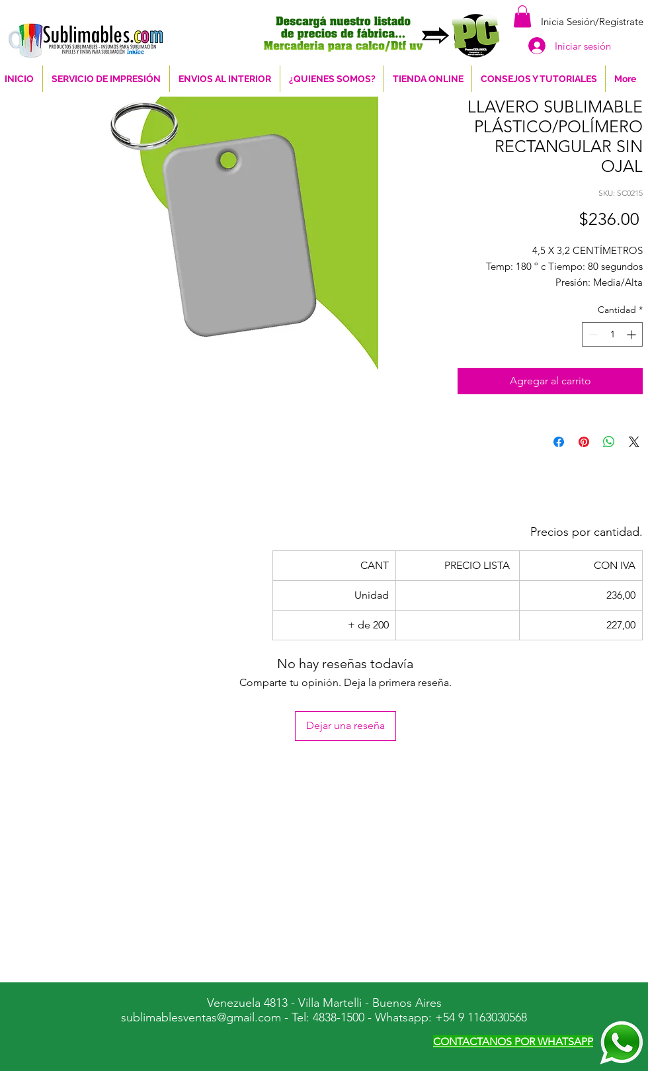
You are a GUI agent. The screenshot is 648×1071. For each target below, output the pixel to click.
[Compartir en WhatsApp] (609, 442)
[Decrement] (592, 334)
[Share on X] (634, 442)
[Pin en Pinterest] (584, 442)
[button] (522, 16)
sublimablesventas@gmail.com (201, 1017)
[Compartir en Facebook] (559, 442)
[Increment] (632, 334)
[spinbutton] (612, 334)
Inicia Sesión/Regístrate (592, 21)
